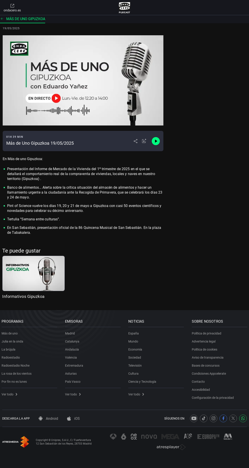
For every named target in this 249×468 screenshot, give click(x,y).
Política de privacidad (207, 332)
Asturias (71, 372)
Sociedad (135, 356)
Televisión (135, 364)
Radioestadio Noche (16, 364)
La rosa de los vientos (17, 372)
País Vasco (73, 380)
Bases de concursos (206, 364)
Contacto (198, 380)
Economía (136, 348)
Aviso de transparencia (208, 356)
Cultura (134, 372)
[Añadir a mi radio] (144, 141)
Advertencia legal (204, 340)
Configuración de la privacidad (213, 397)
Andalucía (73, 348)
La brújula (9, 348)
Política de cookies (205, 348)
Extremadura (75, 364)
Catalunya (73, 340)
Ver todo (10, 393)
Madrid (71, 332)
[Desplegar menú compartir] (135, 141)
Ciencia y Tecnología (143, 380)
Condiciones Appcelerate (209, 372)
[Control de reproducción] (156, 141)
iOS (73, 418)
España (134, 332)
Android (48, 418)
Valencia (72, 356)
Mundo (134, 340)
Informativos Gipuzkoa (23, 296)
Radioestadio (11, 356)
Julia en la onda (13, 340)
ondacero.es (12, 7)
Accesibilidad (201, 389)
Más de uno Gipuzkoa (22, 19)
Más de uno (10, 332)
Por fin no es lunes (14, 380)
